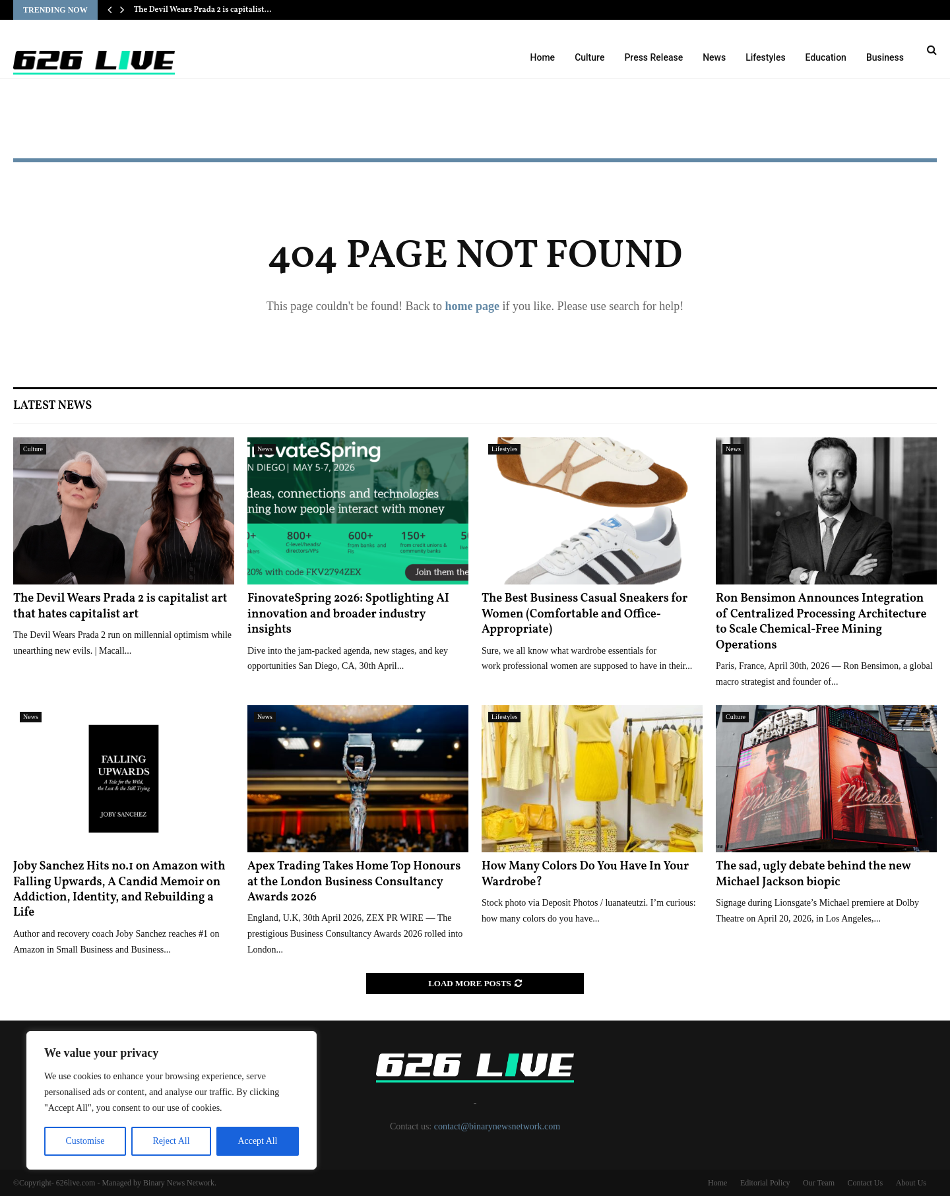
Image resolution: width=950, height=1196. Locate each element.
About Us (911, 1182)
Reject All (170, 1141)
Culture (589, 57)
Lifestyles (765, 57)
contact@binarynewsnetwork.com (497, 1126)
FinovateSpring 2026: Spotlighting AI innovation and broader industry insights (348, 614)
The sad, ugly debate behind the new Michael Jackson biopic (813, 874)
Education (826, 57)
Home (542, 57)
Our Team (819, 1182)
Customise (84, 1141)
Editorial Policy (765, 1182)
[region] (171, 1100)
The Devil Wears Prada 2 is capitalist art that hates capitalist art (120, 606)
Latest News (52, 406)
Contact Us (865, 1182)
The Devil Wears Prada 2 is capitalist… (203, 10)
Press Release (653, 57)
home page (472, 306)
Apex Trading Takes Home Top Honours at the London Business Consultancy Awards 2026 (353, 882)
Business (885, 57)
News (714, 57)
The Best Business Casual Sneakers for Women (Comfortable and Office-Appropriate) (584, 614)
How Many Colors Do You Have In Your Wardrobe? (585, 874)
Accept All (257, 1141)
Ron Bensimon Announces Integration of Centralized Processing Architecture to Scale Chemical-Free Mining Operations (821, 621)
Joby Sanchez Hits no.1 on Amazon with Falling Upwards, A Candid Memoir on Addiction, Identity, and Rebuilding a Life (119, 889)
